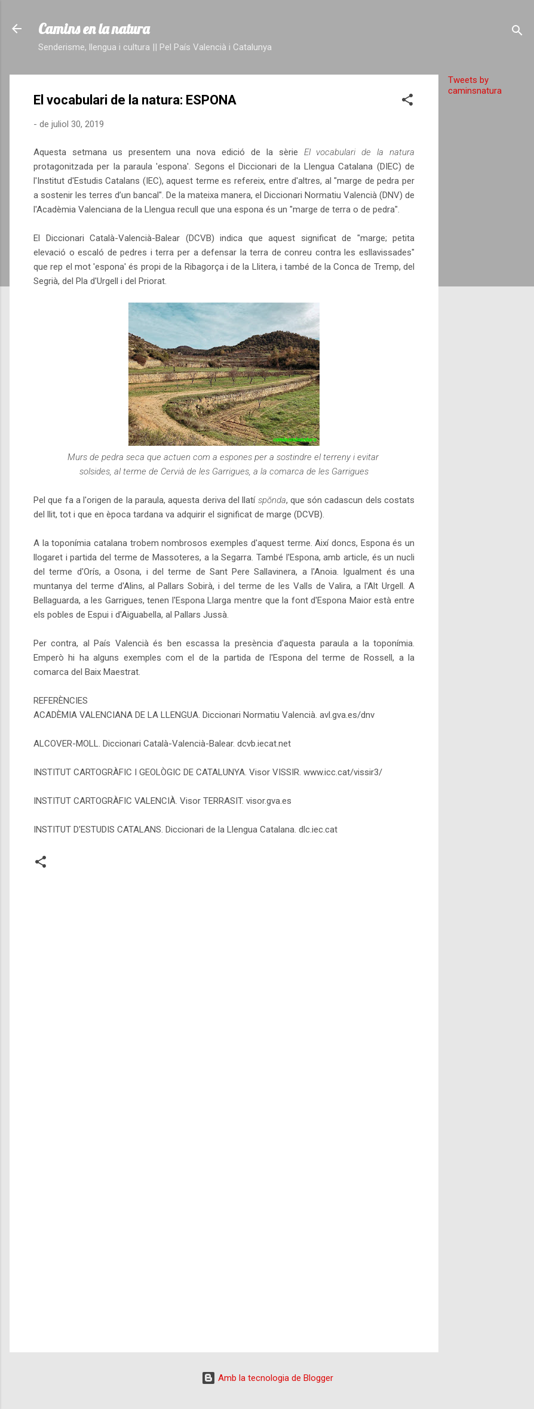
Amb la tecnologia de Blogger (267, 1378)
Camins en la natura (93, 29)
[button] (407, 102)
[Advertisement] (486, 285)
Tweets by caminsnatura (475, 85)
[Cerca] (517, 32)
